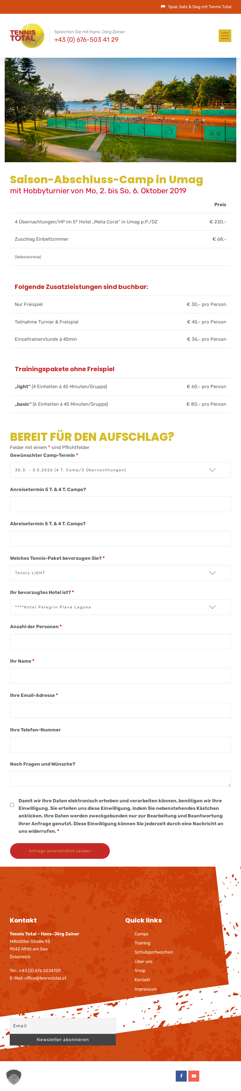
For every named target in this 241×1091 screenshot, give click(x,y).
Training (142, 943)
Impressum (146, 989)
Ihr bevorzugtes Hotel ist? (42, 592)
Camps (141, 934)
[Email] (63, 1026)
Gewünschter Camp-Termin (44, 455)
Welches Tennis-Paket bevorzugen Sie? (57, 558)
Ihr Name (22, 661)
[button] (14, 1077)
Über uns (144, 961)
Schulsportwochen (154, 952)
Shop (140, 970)
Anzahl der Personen (36, 626)
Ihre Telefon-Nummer (35, 730)
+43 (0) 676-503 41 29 (86, 39)
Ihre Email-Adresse (34, 695)
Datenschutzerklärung (157, 998)
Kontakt (142, 979)
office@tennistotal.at (45, 978)
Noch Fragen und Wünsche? (42, 764)
